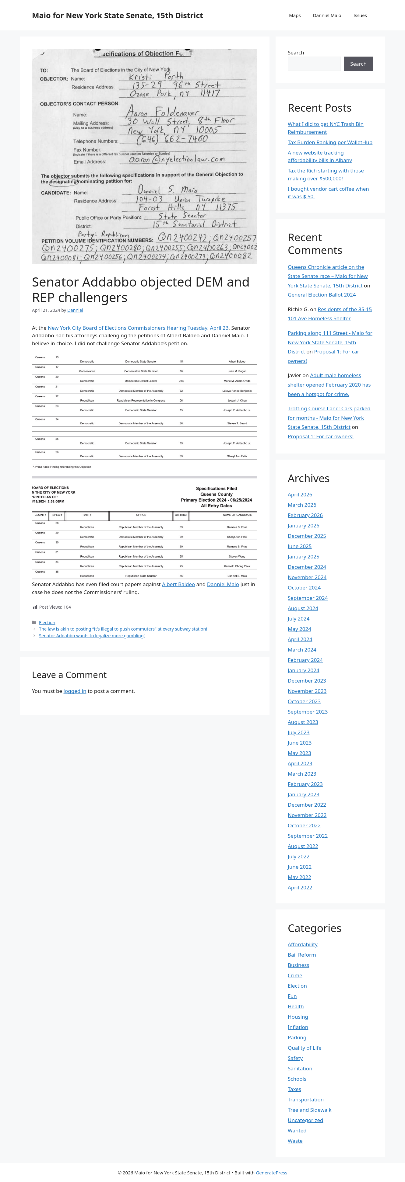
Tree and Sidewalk (310, 1109)
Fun (292, 996)
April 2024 (300, 639)
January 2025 (303, 556)
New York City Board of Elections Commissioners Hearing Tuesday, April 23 (138, 327)
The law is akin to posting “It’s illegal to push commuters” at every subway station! (123, 629)
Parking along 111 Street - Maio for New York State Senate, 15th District (330, 342)
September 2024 (308, 597)
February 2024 (305, 659)
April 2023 (300, 763)
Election (47, 622)
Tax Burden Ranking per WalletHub (330, 142)
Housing (298, 1016)
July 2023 (299, 732)
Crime (295, 975)
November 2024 (307, 577)
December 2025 (307, 535)
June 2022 (300, 866)
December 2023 (307, 680)
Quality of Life (305, 1047)
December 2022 (307, 804)
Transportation (306, 1099)
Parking (297, 1037)
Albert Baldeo (178, 584)
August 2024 (303, 608)
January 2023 (303, 794)
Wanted (297, 1130)
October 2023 (304, 701)
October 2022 (304, 825)
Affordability (303, 944)
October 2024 (304, 587)
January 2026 (303, 525)
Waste (295, 1140)
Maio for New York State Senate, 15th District (117, 15)
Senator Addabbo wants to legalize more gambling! (92, 635)
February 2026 (305, 515)
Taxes (294, 1089)
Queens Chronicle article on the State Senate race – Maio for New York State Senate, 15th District (328, 276)
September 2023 (308, 711)
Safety (295, 1058)
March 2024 (302, 649)
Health (296, 1006)
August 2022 (303, 846)
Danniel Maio (327, 15)
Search (296, 52)
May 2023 (299, 752)
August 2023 (303, 721)
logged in (75, 690)
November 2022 (307, 815)
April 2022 (300, 887)
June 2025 (300, 546)
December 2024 (307, 566)
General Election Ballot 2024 (322, 294)
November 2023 (307, 690)
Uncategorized (305, 1120)
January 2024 (303, 670)
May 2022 (299, 877)
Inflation (298, 1027)
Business (298, 964)
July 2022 (299, 856)
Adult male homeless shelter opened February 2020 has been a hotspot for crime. (329, 384)
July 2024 (299, 618)
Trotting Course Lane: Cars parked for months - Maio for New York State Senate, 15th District (329, 417)
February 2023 (305, 783)
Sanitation (300, 1068)
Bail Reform (302, 954)
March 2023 (302, 773)
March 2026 (302, 504)
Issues (360, 15)
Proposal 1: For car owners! (321, 436)
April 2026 (300, 494)
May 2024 (299, 628)
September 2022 (308, 835)
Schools (297, 1078)
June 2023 (300, 742)
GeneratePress (271, 1173)
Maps (295, 15)
